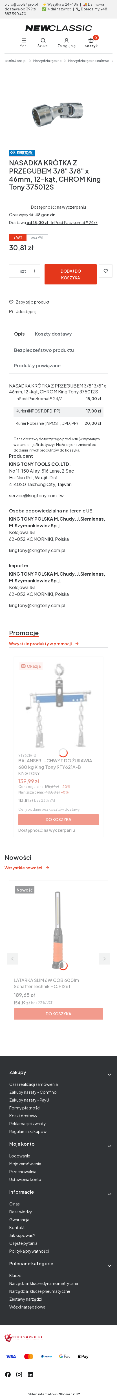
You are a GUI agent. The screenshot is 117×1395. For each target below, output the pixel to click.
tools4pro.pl (16, 61)
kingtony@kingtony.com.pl (37, 550)
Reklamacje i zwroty (27, 1123)
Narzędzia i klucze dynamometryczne (43, 1283)
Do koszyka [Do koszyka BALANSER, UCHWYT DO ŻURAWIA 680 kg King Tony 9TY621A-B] (58, 819)
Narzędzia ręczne (47, 61)
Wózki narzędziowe (27, 1306)
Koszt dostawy (23, 1115)
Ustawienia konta (25, 1179)
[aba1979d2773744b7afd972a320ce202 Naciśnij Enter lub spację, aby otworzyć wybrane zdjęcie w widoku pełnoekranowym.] (58, 111)
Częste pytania (23, 1243)
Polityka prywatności (29, 1250)
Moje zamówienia (25, 1163)
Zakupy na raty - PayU (29, 1099)
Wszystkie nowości (27, 867)
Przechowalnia (22, 1171)
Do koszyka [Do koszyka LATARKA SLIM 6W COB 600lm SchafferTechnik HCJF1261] (58, 1013)
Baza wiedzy (20, 1211)
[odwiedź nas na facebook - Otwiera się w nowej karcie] (8, 1374)
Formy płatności (24, 1107)
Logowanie (19, 1155)
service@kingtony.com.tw (36, 495)
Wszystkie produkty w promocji (44, 643)
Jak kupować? (22, 1235)
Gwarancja (19, 1219)
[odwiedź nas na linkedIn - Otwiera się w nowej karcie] (30, 1374)
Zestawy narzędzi (25, 1298)
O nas (14, 1203)
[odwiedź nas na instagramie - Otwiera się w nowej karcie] (19, 1374)
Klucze (15, 1275)
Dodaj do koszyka (71, 274)
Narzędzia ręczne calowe (88, 61)
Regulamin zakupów (28, 1131)
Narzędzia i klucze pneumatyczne (39, 1291)
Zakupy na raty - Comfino (33, 1092)
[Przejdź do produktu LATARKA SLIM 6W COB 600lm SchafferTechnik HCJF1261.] (58, 930)
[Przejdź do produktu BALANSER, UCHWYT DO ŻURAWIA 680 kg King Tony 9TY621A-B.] (58, 706)
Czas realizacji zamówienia (33, 1084)
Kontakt (17, 1227)
